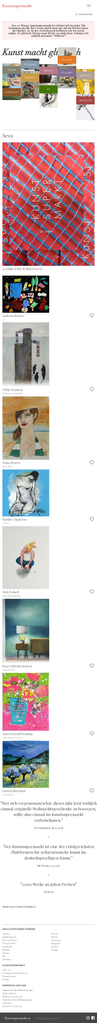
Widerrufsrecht (9, 993)
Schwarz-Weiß (8, 943)
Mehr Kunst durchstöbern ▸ (19, 907)
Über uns (6, 970)
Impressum (7, 1003)
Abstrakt (6, 949)
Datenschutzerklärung (12, 996)
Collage (54, 949)
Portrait (54, 933)
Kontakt (5, 979)
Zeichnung (55, 940)
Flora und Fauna (9, 940)
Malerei (54, 937)
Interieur (6, 933)
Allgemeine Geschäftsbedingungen (17, 990)
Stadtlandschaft (9, 937)
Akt (3, 956)
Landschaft (7, 946)
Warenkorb (83, 14)
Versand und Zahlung (11, 1006)
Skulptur (54, 946)
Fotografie (55, 943)
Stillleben (6, 959)
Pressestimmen (9, 976)
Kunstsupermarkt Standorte (14, 973)
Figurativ (6, 953)
